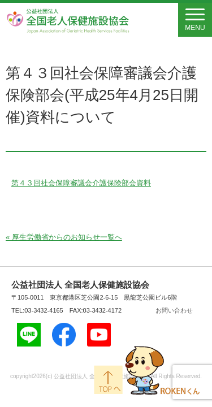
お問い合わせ (174, 310)
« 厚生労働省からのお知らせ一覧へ (64, 237)
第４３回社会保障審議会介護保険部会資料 (81, 183)
